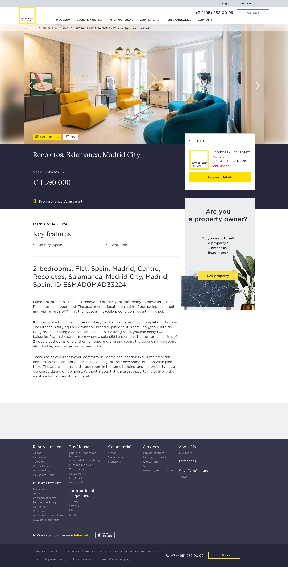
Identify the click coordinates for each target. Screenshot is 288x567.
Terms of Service (110, 559)
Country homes (89, 20)
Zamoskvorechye (44, 466)
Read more (217, 252)
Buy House (79, 446)
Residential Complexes (48, 515)
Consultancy (151, 461)
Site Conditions (193, 470)
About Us (187, 446)
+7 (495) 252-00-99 (230, 161)
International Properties (81, 493)
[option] (144, 84)
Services (151, 446)
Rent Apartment (48, 446)
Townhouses (77, 469)
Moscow (63, 20)
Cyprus (74, 505)
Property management (158, 470)
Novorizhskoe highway (84, 460)
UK (71, 510)
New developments (46, 519)
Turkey (73, 501)
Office (112, 452)
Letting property (154, 457)
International (121, 20)
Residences (40, 511)
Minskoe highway (81, 464)
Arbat (37, 452)
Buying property (154, 452)
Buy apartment (47, 482)
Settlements (77, 473)
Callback (224, 555)
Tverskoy (39, 461)
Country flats (78, 482)
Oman (73, 514)
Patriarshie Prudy (45, 502)
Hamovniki (40, 457)
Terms (183, 476)
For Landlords (178, 20)
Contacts (245, 3)
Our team (185, 452)
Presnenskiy (41, 470)
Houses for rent (43, 474)
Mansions (114, 461)
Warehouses (116, 457)
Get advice (221, 166)
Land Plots (76, 478)
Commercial (149, 20)
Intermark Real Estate (232, 152)
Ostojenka (40, 489)
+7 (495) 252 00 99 (214, 12)
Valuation (149, 466)
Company (205, 20)
